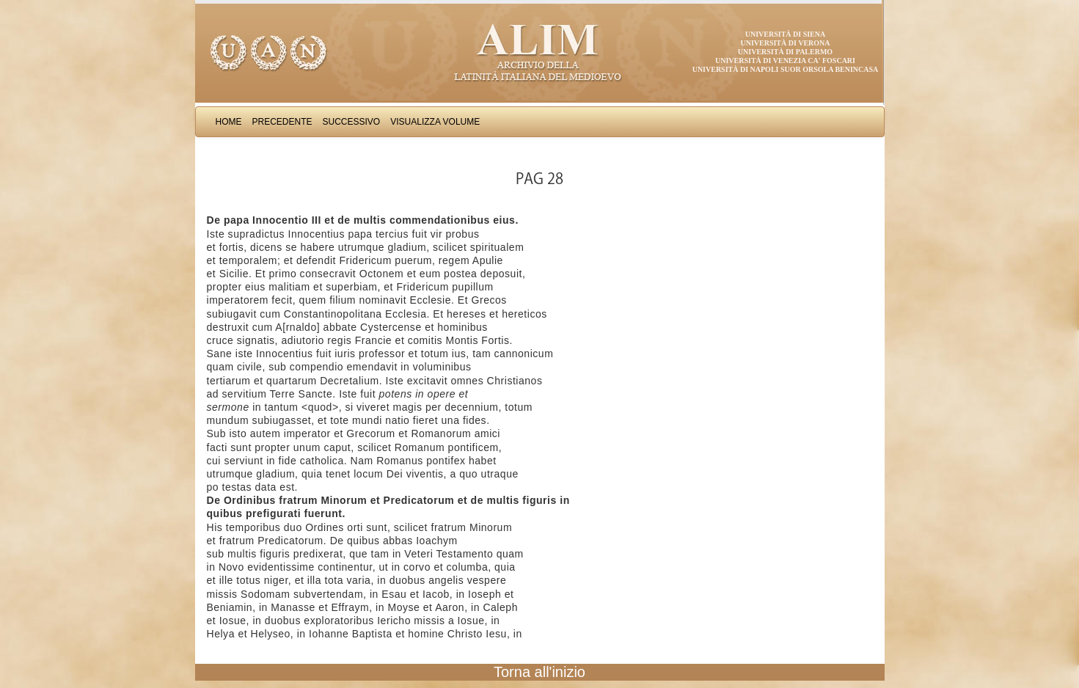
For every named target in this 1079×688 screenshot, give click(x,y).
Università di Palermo (785, 52)
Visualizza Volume (435, 122)
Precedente (282, 122)
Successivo (352, 122)
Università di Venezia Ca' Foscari (785, 60)
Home (229, 122)
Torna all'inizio (539, 672)
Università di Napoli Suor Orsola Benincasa (785, 69)
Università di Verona (785, 43)
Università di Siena (785, 34)
